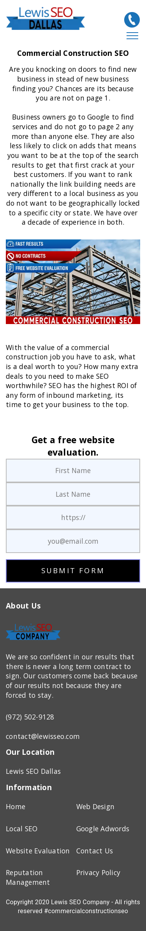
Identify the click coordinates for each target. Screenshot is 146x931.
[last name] (73, 494)
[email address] (73, 541)
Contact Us (94, 850)
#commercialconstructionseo (86, 911)
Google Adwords (103, 828)
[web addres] (73, 517)
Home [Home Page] (15, 806)
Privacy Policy (98, 872)
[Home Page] (33, 641)
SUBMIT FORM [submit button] (73, 570)
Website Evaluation (38, 850)
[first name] (73, 470)
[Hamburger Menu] (132, 36)
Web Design (95, 806)
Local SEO (21, 828)
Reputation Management (28, 877)
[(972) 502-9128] (132, 20)
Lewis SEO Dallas (33, 771)
